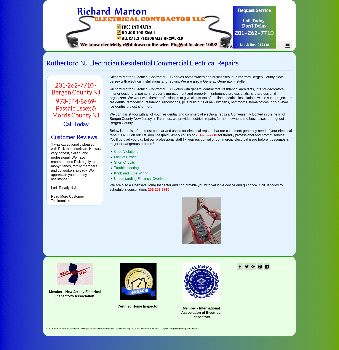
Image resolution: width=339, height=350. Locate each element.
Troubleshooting (126, 168)
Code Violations (126, 151)
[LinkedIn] (267, 266)
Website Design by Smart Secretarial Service (137, 328)
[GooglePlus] (253, 266)
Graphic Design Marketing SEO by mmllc (180, 328)
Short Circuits (124, 162)
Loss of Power (125, 157)
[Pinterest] (260, 266)
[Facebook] (240, 266)
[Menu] (256, 46)
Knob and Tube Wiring (131, 173)
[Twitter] (247, 266)
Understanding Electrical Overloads (141, 179)
